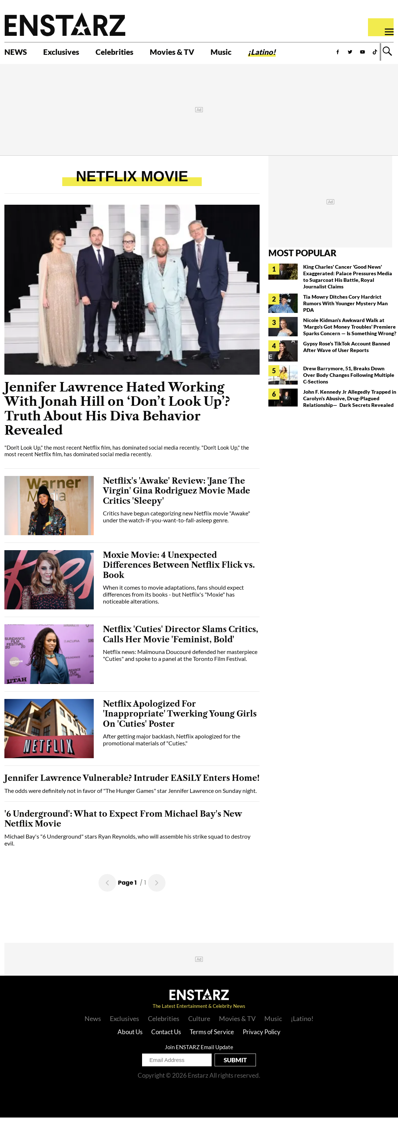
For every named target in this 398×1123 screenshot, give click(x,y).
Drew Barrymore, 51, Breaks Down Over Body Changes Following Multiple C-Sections (348, 380)
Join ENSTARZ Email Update (199, 1052)
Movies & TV (191, 53)
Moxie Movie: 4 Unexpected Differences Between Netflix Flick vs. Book (179, 571)
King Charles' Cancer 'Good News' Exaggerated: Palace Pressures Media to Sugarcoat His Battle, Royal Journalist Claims (347, 282)
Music (246, 53)
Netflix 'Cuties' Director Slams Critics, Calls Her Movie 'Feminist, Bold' (180, 640)
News (93, 1024)
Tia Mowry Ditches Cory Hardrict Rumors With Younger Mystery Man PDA (345, 308)
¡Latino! (291, 53)
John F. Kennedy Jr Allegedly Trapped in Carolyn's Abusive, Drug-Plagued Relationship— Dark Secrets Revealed (349, 403)
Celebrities (127, 53)
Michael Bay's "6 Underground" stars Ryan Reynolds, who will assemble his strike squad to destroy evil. (127, 845)
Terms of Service (212, 1037)
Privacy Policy (261, 1037)
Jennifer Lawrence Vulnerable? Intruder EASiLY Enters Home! (132, 784)
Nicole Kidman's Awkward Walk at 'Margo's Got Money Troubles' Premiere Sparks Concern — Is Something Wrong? (349, 332)
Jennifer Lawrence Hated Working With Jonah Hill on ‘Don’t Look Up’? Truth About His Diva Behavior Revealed (117, 414)
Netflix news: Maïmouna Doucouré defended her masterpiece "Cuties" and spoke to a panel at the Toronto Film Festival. (180, 661)
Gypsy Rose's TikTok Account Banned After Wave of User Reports (346, 352)
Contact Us (166, 1037)
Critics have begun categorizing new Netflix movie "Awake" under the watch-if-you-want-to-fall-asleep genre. (176, 522)
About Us (130, 1037)
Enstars (65, 24)
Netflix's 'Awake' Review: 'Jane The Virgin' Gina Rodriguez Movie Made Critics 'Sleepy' (176, 496)
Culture (199, 1024)
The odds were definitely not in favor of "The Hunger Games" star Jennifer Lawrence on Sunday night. (130, 796)
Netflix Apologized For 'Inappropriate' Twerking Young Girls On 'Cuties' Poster (180, 719)
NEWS (17, 53)
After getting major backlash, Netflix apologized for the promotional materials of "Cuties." (171, 745)
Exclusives (68, 53)
